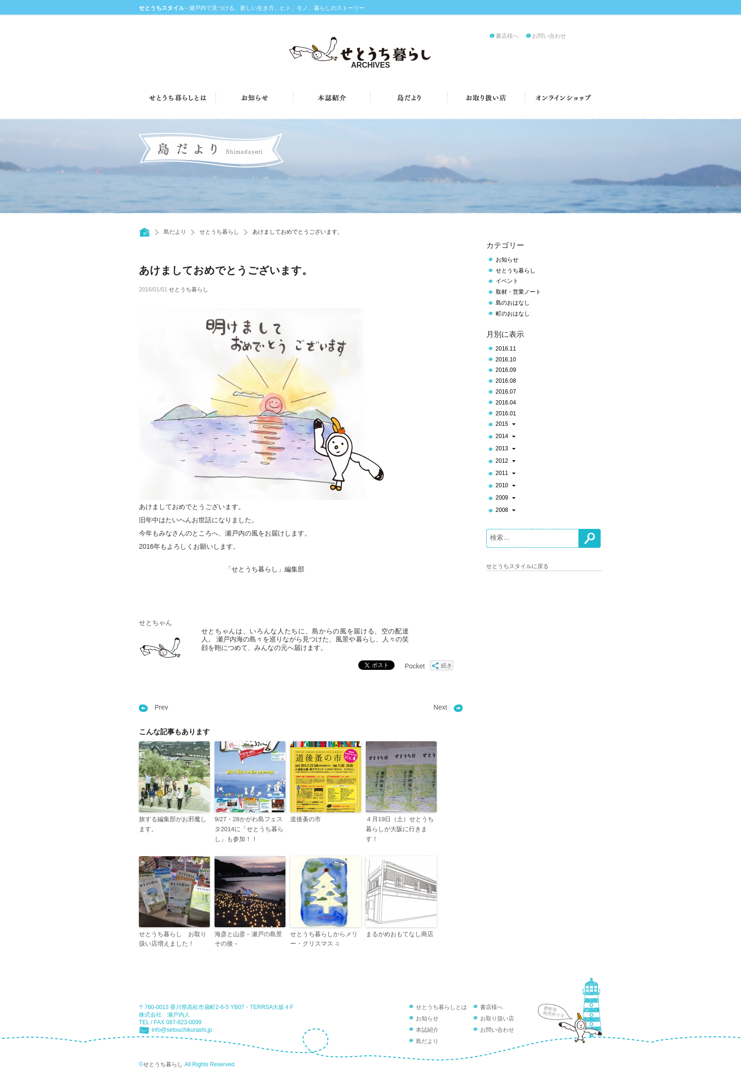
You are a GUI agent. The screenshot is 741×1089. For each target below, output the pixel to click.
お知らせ (507, 260)
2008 (506, 511)
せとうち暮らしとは (441, 1007)
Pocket (415, 666)
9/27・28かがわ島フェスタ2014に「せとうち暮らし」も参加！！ (249, 829)
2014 (506, 437)
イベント (507, 281)
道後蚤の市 (305, 819)
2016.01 (506, 413)
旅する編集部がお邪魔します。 (173, 824)
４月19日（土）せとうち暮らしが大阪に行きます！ (400, 829)
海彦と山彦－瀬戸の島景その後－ (248, 939)
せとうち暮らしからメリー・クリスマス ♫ (324, 939)
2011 (506, 474)
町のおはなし (513, 313)
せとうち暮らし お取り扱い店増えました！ (173, 939)
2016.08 (506, 381)
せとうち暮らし (219, 231)
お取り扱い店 (497, 1018)
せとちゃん (155, 622)
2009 (506, 498)
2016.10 (506, 359)
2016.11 (506, 348)
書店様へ (507, 36)
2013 (506, 449)
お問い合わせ (549, 36)
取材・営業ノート (518, 292)
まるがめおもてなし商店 (399, 934)
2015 (506, 425)
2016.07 (506, 392)
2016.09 (506, 370)
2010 (506, 486)
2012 (506, 461)
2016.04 (506, 402)
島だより (175, 231)
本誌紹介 (427, 1030)
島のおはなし (513, 303)
